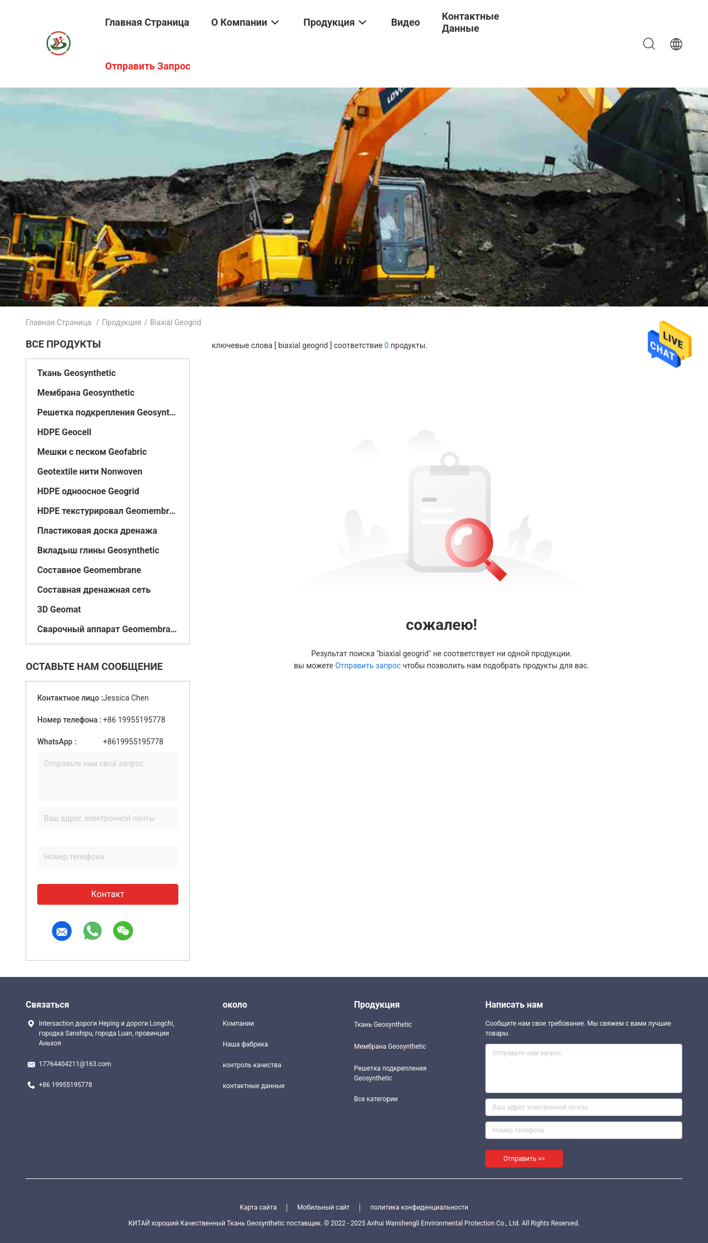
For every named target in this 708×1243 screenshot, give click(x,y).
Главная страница (58, 322)
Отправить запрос (369, 665)
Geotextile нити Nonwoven (89, 471)
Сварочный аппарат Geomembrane (107, 629)
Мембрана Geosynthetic (86, 393)
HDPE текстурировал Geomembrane (107, 511)
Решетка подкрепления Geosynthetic (107, 412)
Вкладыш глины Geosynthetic (98, 550)
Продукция (121, 322)
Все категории (376, 1099)
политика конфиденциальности (419, 1207)
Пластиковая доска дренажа (97, 530)
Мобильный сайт (323, 1207)
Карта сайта (258, 1207)
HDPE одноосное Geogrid (88, 491)
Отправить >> (524, 1159)
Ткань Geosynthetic (76, 373)
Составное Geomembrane (89, 570)
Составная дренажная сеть (94, 590)
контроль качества (252, 1065)
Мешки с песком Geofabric (92, 452)
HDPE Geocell (64, 432)
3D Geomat (59, 609)
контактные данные (254, 1086)
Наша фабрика (245, 1044)
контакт (107, 894)
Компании (238, 1023)
